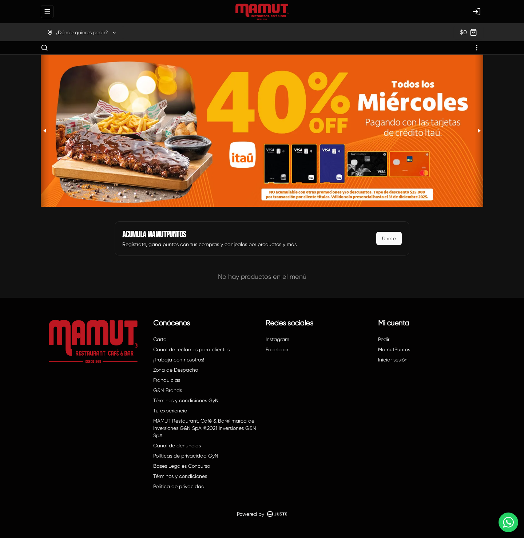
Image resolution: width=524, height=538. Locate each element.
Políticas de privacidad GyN (185, 456)
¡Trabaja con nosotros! (178, 360)
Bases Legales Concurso (181, 466)
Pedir (383, 339)
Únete (389, 238)
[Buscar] (44, 47)
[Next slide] (479, 131)
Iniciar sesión (393, 360)
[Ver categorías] (476, 47)
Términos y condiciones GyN (186, 400)
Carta (160, 339)
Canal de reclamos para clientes (191, 349)
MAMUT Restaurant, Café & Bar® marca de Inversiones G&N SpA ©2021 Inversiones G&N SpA (204, 428)
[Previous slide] (45, 131)
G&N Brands (167, 390)
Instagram (277, 339)
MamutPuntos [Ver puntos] (394, 349)
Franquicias (166, 380)
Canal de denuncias (177, 445)
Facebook (277, 349)
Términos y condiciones (180, 476)
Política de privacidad (179, 486)
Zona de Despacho (175, 370)
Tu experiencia (170, 411)
